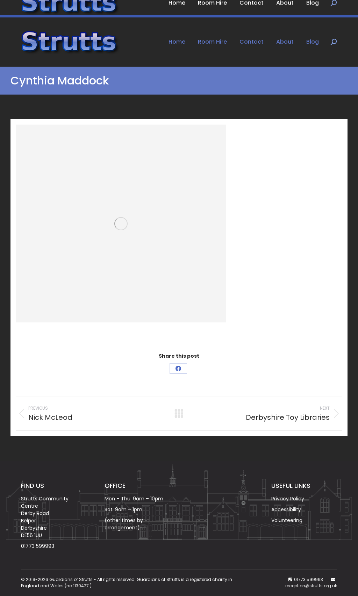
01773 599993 (37, 546)
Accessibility (286, 509)
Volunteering (286, 520)
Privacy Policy (287, 498)
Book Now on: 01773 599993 (60, 8)
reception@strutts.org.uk (311, 586)
